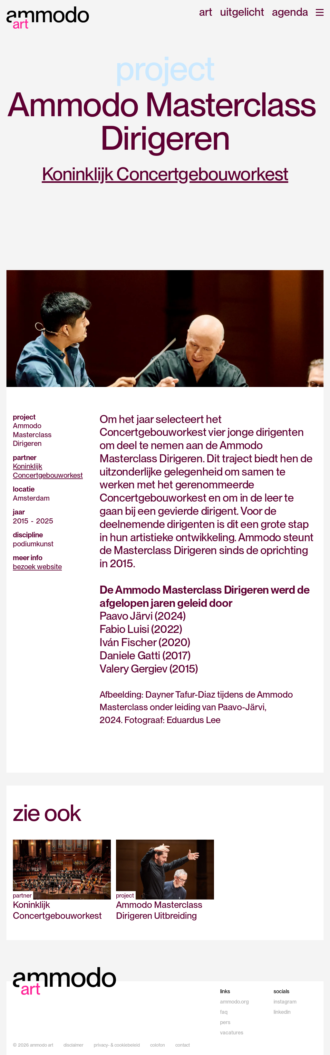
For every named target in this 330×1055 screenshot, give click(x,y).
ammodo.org (234, 1002)
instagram (285, 1002)
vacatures (231, 1033)
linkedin (282, 1012)
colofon (157, 1045)
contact (182, 1045)
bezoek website (37, 566)
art (205, 12)
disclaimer (73, 1045)
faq (224, 1012)
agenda (290, 12)
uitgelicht (242, 12)
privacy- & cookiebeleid (117, 1045)
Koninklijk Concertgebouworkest (165, 174)
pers (225, 1022)
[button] (320, 12)
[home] (47, 17)
